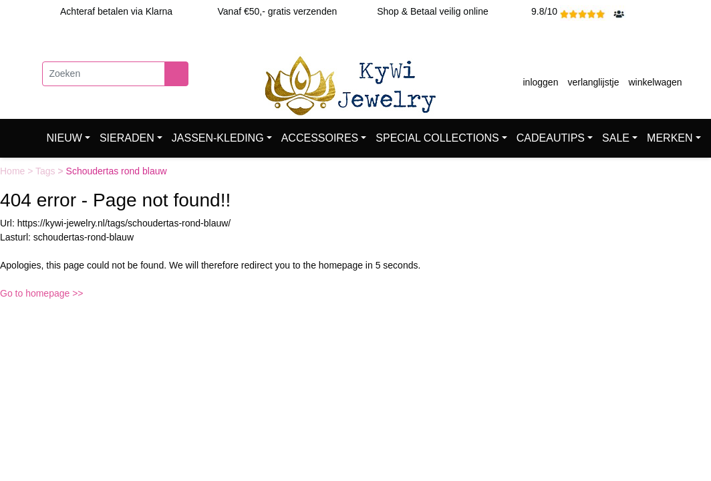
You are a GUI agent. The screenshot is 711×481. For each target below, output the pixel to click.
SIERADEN (127, 138)
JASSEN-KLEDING (218, 138)
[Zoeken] (103, 73)
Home (13, 171)
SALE (615, 138)
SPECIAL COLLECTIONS (437, 138)
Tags (46, 171)
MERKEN (669, 138)
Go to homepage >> (42, 293)
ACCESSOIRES (320, 138)
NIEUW (64, 138)
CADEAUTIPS (551, 138)
